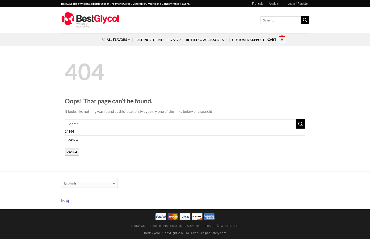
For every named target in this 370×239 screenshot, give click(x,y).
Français (257, 3)
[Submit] (305, 20)
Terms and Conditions (149, 226)
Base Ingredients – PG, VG (158, 40)
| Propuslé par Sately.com (207, 233)
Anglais (274, 3)
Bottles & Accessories (206, 40)
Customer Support (250, 40)
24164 (69, 131)
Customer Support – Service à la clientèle (204, 226)
